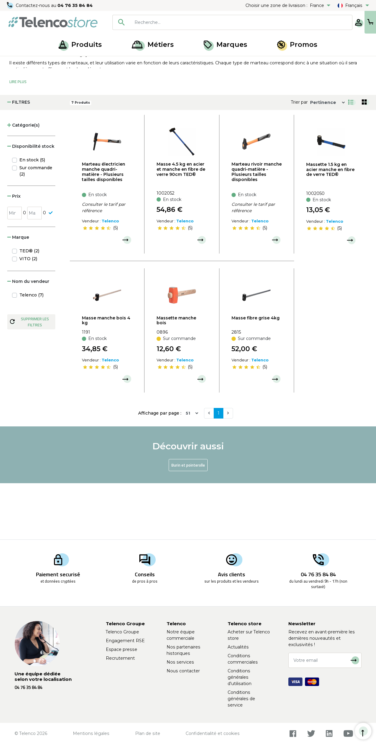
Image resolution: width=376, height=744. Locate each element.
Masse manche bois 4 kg (106, 376)
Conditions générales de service (241, 699)
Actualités (238, 647)
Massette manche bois (176, 376)
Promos (297, 44)
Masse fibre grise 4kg (256, 374)
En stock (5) (32, 216)
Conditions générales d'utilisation (239, 677)
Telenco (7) (31, 351)
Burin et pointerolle (188, 521)
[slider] (97, 284)
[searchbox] (222, 22)
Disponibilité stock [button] (30, 202)
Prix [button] (14, 252)
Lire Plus (18, 138)
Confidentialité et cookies (213, 733)
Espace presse (121, 649)
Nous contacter (183, 671)
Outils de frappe (69, 62)
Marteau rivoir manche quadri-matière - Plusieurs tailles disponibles (257, 228)
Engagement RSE (125, 640)
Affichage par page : (159, 469)
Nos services (180, 662)
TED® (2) (29, 307)
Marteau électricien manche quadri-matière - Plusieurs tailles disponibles (103, 228)
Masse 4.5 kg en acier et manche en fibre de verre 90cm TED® (181, 225)
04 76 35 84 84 (75, 5)
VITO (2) (28, 315)
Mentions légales (91, 733)
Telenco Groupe (122, 632)
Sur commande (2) (35, 227)
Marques (225, 44)
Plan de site (147, 733)
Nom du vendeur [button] (28, 337)
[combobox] (213, 22)
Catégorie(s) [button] (23, 181)
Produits (80, 44)
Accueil (16, 62)
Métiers (153, 44)
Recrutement (120, 658)
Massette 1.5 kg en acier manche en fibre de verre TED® (330, 226)
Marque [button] (18, 293)
